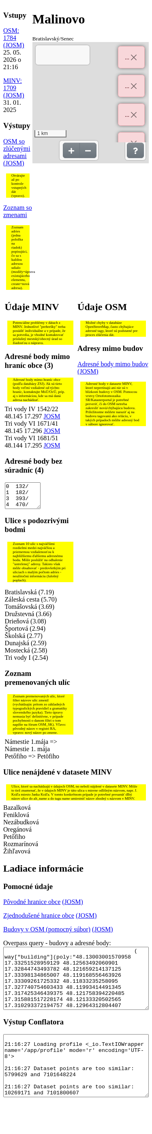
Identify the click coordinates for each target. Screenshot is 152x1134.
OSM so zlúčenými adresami (16, 148)
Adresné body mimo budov (112, 364)
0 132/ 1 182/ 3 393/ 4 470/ (23, 498)
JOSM (52, 416)
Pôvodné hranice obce (31, 906)
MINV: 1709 (12, 84)
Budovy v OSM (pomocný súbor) (46, 934)
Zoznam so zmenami (17, 211)
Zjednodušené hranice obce (38, 920)
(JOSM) (13, 45)
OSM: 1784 (11, 34)
